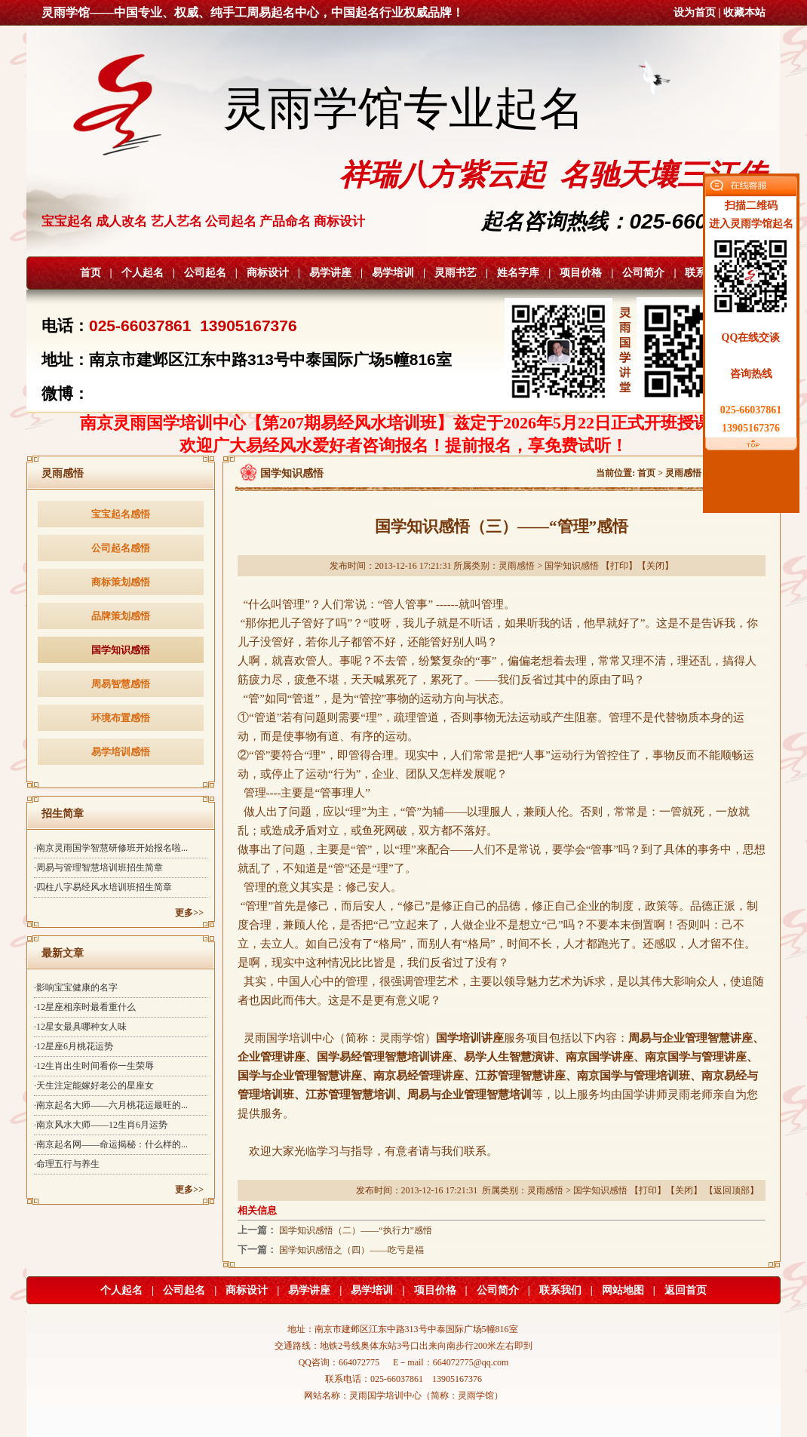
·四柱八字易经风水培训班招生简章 (103, 887)
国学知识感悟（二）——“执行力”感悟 (355, 1230)
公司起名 (205, 272)
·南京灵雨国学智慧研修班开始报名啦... (111, 848)
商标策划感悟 (120, 582)
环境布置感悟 (120, 717)
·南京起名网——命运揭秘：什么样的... (111, 1144)
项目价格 (581, 272)
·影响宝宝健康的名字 (76, 987)
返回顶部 (731, 1190)
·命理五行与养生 (67, 1164)
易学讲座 (330, 272)
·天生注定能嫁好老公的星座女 (94, 1085)
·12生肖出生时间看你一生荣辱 (94, 1066)
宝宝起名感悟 (120, 514)
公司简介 (643, 272)
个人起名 (142, 272)
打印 (619, 565)
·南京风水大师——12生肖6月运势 (100, 1124)
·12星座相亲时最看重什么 (85, 1007)
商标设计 (268, 272)
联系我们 (560, 1290)
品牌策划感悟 (120, 616)
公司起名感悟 (120, 548)
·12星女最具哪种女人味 (80, 1026)
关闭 (655, 565)
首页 (90, 272)
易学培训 (393, 272)
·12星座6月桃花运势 (73, 1046)
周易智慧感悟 (120, 683)
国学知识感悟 (120, 650)
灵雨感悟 (683, 473)
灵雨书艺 (455, 272)
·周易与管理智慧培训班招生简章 (98, 867)
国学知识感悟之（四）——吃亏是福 (351, 1250)
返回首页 (685, 1290)
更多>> (189, 912)
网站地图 (623, 1290)
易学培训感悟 (120, 751)
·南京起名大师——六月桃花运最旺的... (111, 1105)
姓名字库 (518, 272)
